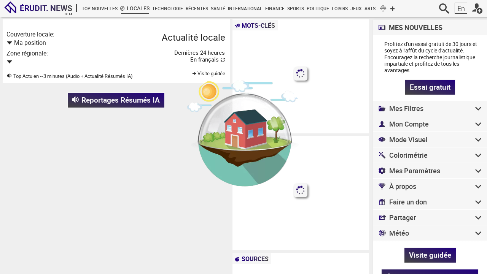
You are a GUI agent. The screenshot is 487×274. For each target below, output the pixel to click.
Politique (318, 8)
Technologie (167, 8)
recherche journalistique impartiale (429, 60)
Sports (295, 8)
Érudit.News (46, 8)
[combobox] (75, 42)
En (461, 8)
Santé (218, 8)
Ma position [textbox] (30, 42)
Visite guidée (430, 255)
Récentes (197, 8)
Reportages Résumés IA (116, 100)
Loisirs (340, 8)
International (245, 8)
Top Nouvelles (100, 8)
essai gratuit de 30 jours (443, 44)
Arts (370, 8)
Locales (135, 8)
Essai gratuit (430, 87)
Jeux (356, 8)
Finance (275, 8)
